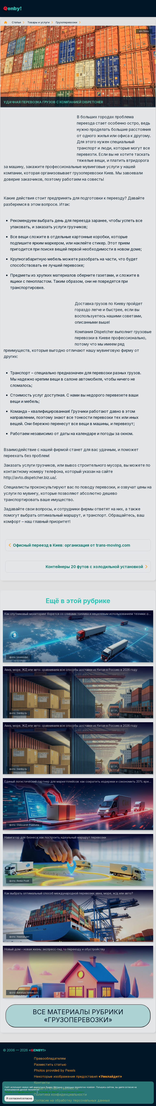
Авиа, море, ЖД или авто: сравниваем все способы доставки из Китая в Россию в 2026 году (70, 669)
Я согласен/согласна (19, 1098)
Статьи (16, 22)
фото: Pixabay (144, 31)
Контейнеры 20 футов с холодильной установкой (94, 566)
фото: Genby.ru (18, 713)
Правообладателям (50, 1058)
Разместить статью (50, 1064)
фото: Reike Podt (19, 880)
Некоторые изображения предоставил (78, 1076)
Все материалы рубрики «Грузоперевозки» (78, 1016)
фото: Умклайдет (19, 936)
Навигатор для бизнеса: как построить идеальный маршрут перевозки (55, 837)
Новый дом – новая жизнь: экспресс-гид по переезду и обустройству (54, 949)
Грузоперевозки (66, 22)
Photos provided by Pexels (54, 1070)
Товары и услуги (38, 22)
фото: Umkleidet (18, 657)
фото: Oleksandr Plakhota (24, 824)
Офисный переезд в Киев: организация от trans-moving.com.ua (74, 545)
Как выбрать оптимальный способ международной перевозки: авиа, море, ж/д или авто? (68, 893)
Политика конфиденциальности (20, 1092)
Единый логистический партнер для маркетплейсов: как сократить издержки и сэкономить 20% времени (78, 781)
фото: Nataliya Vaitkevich (23, 992)
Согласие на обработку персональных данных (61, 1092)
